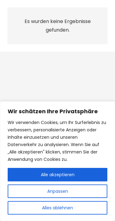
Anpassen (57, 191)
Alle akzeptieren (58, 175)
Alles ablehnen (57, 208)
